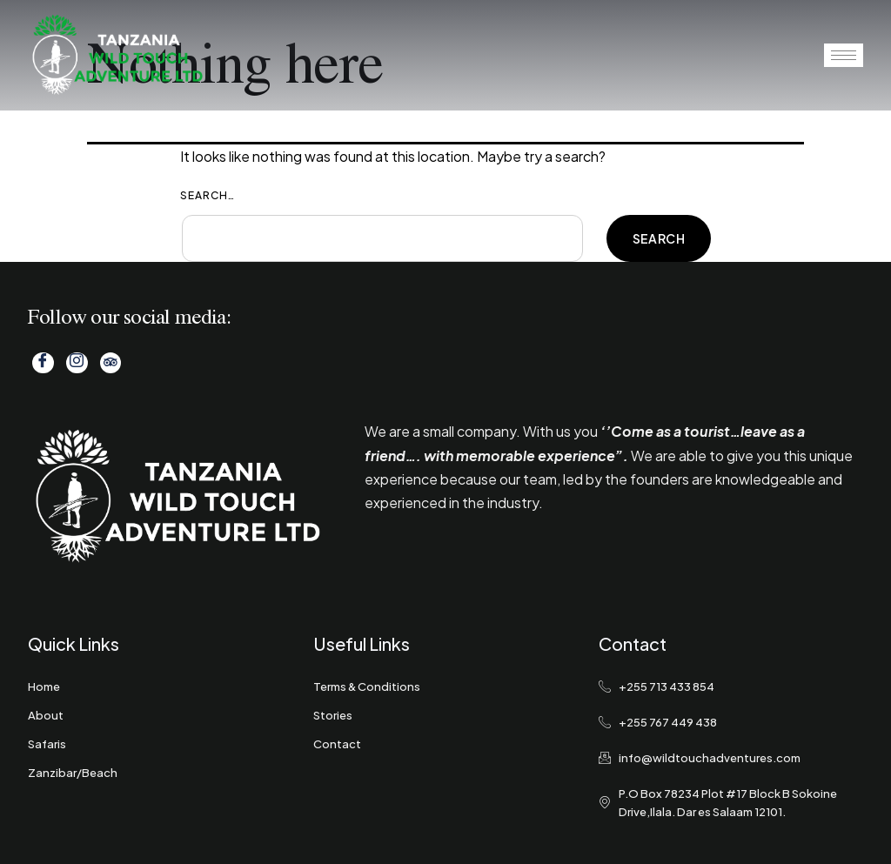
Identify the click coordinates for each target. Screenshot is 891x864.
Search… (207, 195)
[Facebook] (42, 362)
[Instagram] (75, 362)
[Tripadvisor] (108, 362)
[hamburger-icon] (843, 55)
